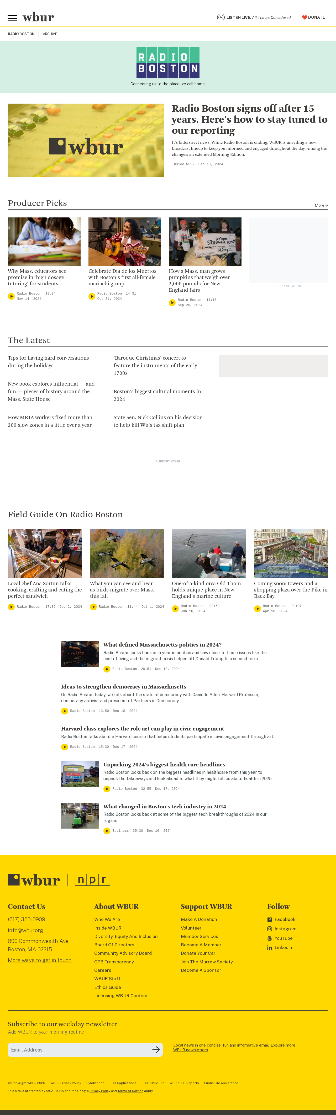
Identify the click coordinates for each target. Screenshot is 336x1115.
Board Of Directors (114, 945)
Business (120, 832)
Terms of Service (130, 1091)
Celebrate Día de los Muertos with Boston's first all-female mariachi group (122, 278)
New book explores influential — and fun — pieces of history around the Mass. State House (51, 392)
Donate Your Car (198, 954)
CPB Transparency (114, 962)
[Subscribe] (156, 1051)
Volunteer (191, 928)
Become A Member (201, 945)
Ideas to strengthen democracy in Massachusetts (123, 688)
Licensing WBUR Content (121, 996)
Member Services (199, 937)
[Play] (11, 297)
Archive (50, 35)
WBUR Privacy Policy (65, 1084)
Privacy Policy (100, 1091)
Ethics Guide (107, 988)
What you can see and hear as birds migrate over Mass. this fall (122, 591)
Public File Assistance (221, 1084)
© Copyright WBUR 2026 (26, 1084)
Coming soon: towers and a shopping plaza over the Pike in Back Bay (291, 591)
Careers (102, 971)
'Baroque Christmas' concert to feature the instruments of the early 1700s (155, 366)
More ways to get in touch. (40, 961)
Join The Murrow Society (207, 962)
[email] (85, 1051)
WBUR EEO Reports (184, 1084)
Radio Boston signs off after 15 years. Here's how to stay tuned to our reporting (250, 121)
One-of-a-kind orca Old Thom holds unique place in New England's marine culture (206, 591)
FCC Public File (153, 1084)
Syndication (95, 1084)
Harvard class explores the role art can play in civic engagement (142, 730)
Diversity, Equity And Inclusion (126, 937)
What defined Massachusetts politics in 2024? (162, 646)
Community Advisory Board (123, 954)
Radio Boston (29, 294)
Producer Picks (37, 204)
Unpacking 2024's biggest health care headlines (164, 766)
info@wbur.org (25, 931)
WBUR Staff (107, 979)
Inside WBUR (183, 165)
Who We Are (107, 920)
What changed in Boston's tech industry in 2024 (164, 807)
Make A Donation (199, 920)
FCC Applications (123, 1084)
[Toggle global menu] (12, 19)
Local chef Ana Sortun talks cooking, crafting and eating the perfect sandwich (45, 591)
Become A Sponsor (201, 971)
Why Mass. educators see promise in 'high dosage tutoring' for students (37, 278)
